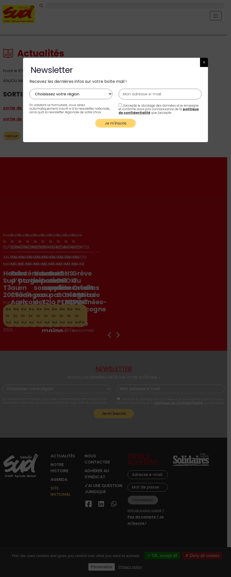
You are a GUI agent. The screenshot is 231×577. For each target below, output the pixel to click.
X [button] (204, 62)
